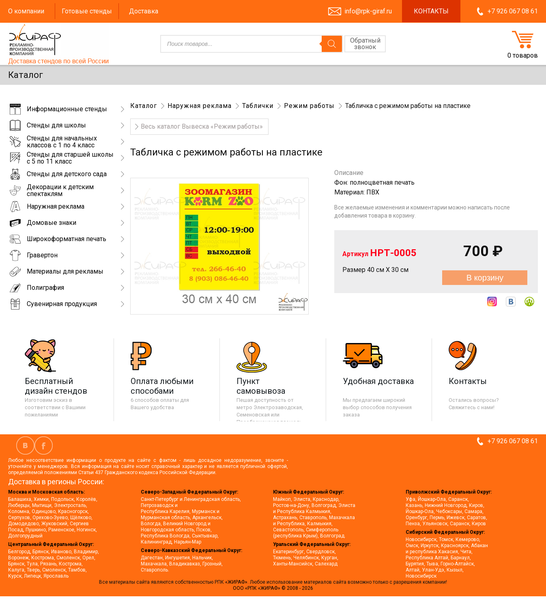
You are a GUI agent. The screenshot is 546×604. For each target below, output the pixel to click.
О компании (26, 11)
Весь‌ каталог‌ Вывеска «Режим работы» (202, 126)
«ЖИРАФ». (237, 582)
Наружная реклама (200, 106)
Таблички (257, 106)
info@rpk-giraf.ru (368, 11)
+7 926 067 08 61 (513, 11)
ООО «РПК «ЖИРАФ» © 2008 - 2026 (273, 588)
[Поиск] (332, 44)
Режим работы (309, 106)
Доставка (143, 11)
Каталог (143, 106)
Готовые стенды (87, 11)
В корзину (484, 277)
